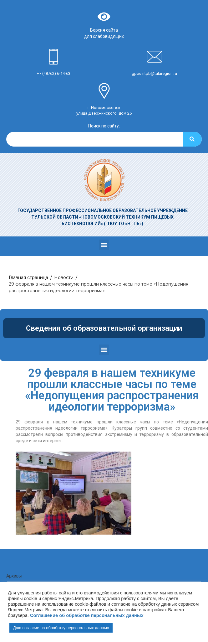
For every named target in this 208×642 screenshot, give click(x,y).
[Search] (192, 139)
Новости (64, 277)
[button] (104, 245)
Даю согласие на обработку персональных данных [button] (61, 627)
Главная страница (28, 277)
